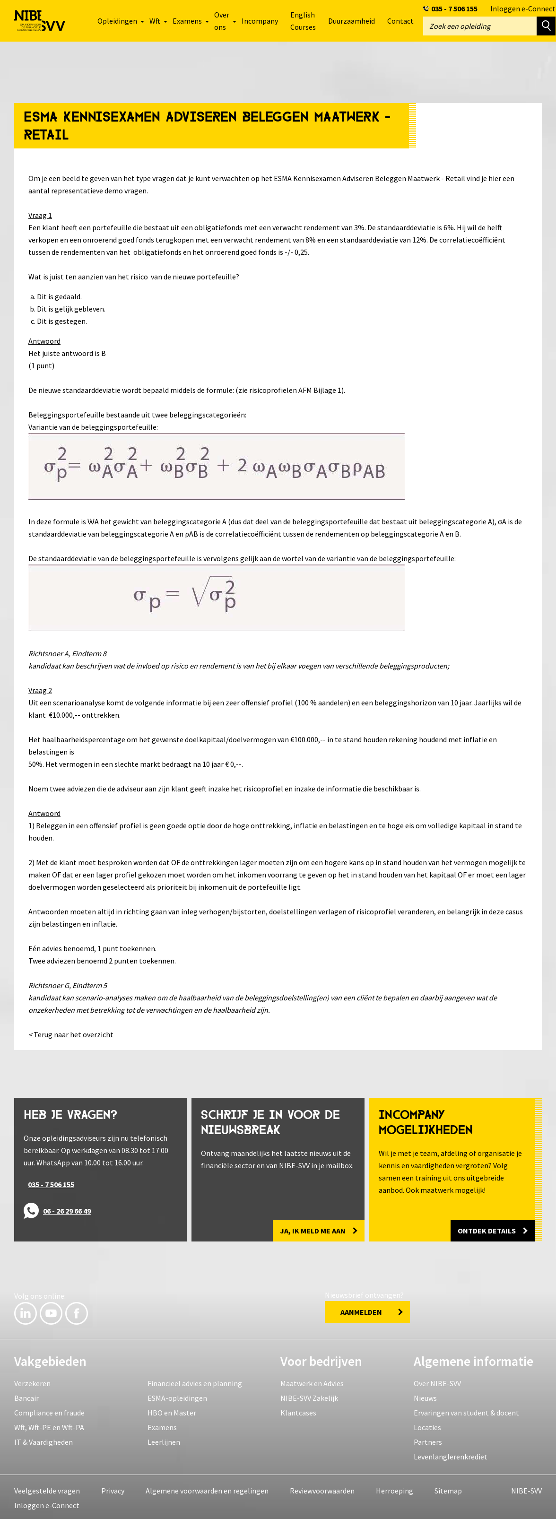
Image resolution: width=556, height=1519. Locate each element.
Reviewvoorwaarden (322, 1488)
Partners (428, 1440)
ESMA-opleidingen (177, 1396)
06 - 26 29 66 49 (67, 1209)
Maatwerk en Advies (312, 1381)
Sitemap (448, 1488)
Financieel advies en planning (195, 1381)
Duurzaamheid (351, 21)
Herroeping (394, 1488)
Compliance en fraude (49, 1410)
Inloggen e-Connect (523, 8)
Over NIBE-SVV (437, 1381)
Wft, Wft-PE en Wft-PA (49, 1425)
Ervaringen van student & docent (466, 1410)
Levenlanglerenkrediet (450, 1454)
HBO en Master (172, 1410)
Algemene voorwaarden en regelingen (207, 1488)
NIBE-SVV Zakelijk (309, 1396)
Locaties (427, 1425)
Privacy (112, 1488)
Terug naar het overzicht (70, 1032)
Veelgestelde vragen (47, 1488)
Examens (162, 1425)
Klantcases (298, 1410)
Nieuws (425, 1396)
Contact (400, 21)
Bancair (26, 1396)
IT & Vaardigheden (43, 1440)
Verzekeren (32, 1381)
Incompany (260, 21)
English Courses (303, 21)
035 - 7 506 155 (454, 8)
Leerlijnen (164, 1440)
